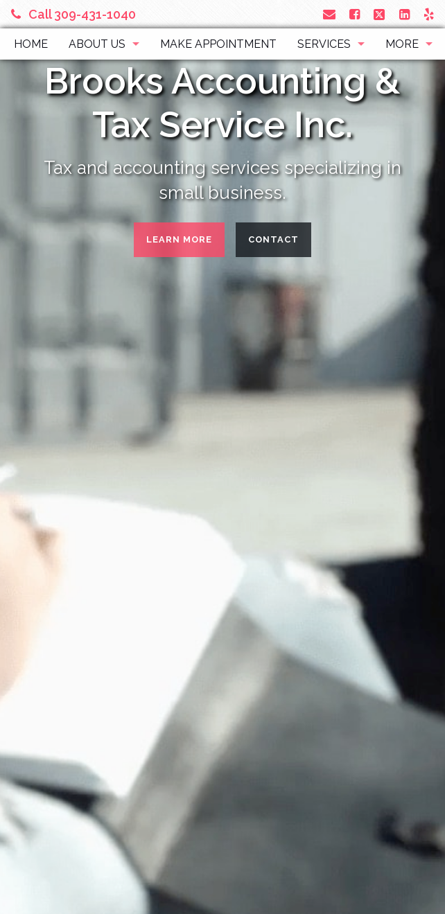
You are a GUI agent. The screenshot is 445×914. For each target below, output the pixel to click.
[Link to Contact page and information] (329, 14)
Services (324, 44)
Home (31, 44)
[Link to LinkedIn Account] (404, 14)
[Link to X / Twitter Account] (381, 14)
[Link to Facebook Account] (354, 14)
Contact (273, 239)
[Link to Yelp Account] (429, 14)
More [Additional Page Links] (402, 44)
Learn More (179, 239)
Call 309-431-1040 (73, 14)
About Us (97, 44)
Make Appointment (218, 44)
